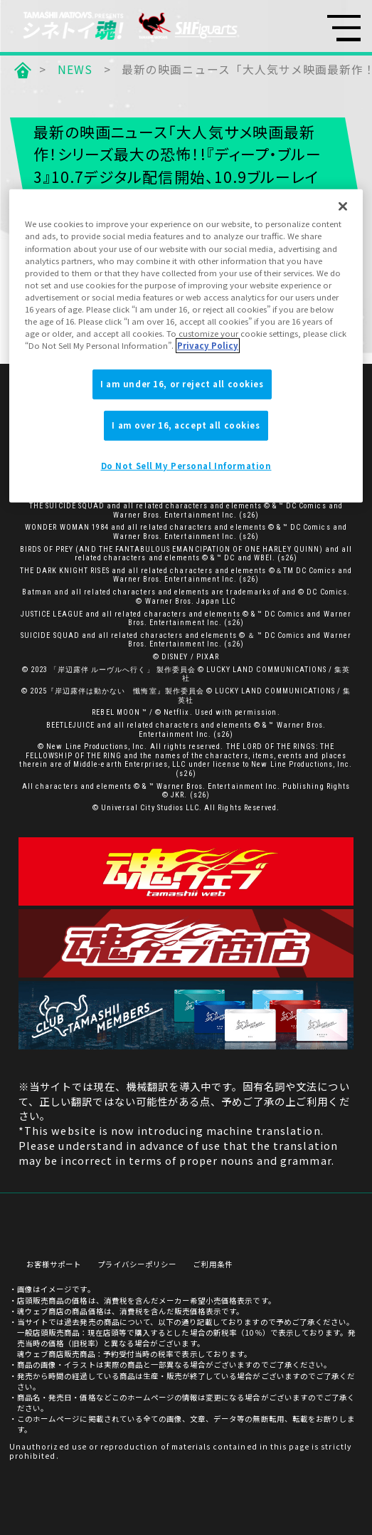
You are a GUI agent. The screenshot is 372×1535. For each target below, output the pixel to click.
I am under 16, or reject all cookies (182, 383)
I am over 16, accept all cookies (186, 425)
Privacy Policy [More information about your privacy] (207, 345)
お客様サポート (53, 1264)
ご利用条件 (212, 1264)
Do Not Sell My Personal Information (186, 465)
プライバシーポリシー (136, 1264)
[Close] (342, 206)
